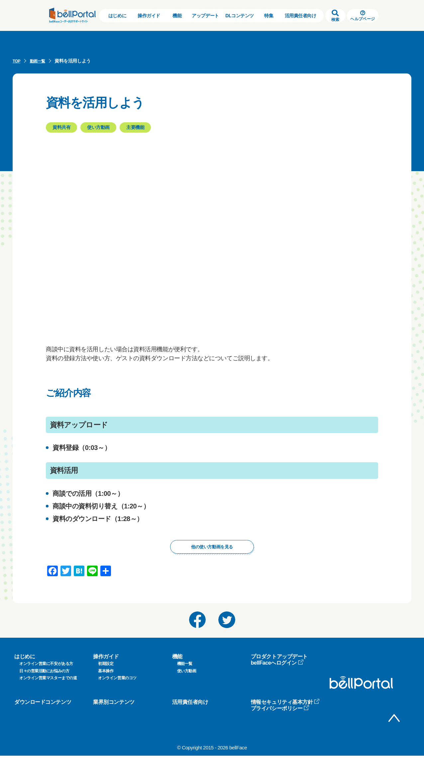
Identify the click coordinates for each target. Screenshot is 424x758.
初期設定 (105, 666)
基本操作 (105, 673)
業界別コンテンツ (113, 704)
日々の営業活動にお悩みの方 (44, 673)
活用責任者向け (300, 15)
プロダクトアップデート (279, 659)
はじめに (117, 15)
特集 (268, 15)
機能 (176, 15)
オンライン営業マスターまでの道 (48, 680)
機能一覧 (184, 666)
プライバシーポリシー (280, 711)
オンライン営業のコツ (117, 680)
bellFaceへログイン (277, 665)
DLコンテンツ (239, 15)
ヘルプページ (362, 15)
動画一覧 (40, 60)
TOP (17, 60)
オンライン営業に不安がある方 (46, 666)
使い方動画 (186, 673)
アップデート (205, 15)
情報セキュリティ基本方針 (285, 704)
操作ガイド (149, 15)
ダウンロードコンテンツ (42, 704)
